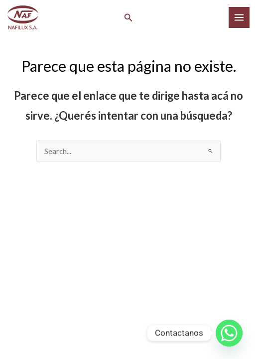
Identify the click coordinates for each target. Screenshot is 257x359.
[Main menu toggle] (239, 17)
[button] (128, 17)
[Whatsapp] (229, 333)
